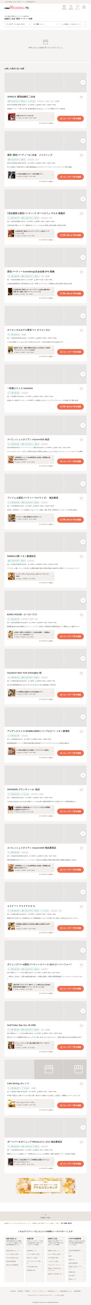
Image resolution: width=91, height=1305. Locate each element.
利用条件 (27, 1291)
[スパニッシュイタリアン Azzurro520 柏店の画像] (45, 425)
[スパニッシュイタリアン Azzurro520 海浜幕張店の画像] (45, 834)
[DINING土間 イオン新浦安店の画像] (45, 542)
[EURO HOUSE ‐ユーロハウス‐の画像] (45, 600)
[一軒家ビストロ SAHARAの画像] (45, 374)
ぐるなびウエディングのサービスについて (40, 1295)
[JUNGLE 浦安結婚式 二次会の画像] (45, 82)
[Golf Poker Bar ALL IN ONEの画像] (45, 1011)
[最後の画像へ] (83, 82)
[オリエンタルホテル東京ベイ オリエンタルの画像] (45, 316)
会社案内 (13, 1291)
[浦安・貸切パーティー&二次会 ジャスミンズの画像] (45, 141)
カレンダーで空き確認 (70, 118)
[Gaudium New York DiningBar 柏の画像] (45, 659)
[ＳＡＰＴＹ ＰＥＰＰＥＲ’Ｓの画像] (45, 892)
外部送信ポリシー (52, 1291)
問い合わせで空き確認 (70, 235)
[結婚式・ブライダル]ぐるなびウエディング (17, 1223)
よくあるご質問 (59, 1295)
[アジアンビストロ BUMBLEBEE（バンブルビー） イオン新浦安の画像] (45, 717)
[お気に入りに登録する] (81, 97)
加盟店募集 (77, 1291)
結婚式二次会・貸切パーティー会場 (42, 1223)
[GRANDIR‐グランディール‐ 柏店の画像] (45, 775)
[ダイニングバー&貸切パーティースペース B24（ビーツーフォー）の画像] (45, 950)
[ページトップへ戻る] (45, 1216)
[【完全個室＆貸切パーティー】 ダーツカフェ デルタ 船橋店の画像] (45, 199)
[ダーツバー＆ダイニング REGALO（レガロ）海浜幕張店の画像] (45, 1128)
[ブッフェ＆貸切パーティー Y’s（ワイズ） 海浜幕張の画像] (45, 484)
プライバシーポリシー (39, 1291)
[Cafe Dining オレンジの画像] (45, 1069)
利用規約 (20, 1291)
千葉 (57, 1223)
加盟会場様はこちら (66, 1291)
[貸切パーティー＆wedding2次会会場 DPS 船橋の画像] (45, 257)
